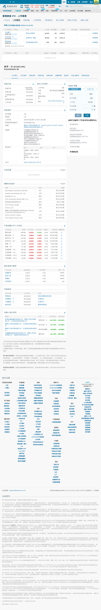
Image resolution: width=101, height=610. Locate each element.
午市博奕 (87, 398)
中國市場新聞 (56, 393)
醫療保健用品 (42, 304)
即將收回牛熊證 (56, 451)
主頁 (7, 385)
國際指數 (21, 388)
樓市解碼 (87, 432)
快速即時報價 (38, 385)
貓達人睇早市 (88, 391)
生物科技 (41, 299)
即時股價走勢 (38, 416)
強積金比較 (72, 430)
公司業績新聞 (22, 431)
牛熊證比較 (56, 446)
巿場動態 (72, 395)
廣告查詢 (7, 427)
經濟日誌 (21, 453)
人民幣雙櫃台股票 (22, 400)
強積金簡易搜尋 (72, 427)
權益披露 (38, 432)
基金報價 (72, 409)
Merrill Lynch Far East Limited (52, 125)
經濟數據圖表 (22, 458)
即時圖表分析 (38, 390)
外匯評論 (56, 411)
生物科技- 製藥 (31, 38)
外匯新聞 (72, 390)
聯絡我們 (7, 413)
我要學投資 (88, 420)
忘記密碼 (7, 408)
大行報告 (21, 433)
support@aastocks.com (17, 490)
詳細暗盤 (95, 33)
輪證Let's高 (87, 416)
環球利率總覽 (22, 461)
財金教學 (7, 395)
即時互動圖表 (38, 393)
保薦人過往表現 (10, 312)
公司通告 (21, 423)
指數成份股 (22, 406)
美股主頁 (56, 464)
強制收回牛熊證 (56, 456)
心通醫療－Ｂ (9, 301)
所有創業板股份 (21, 413)
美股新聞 (56, 477)
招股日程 (7, 84)
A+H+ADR (22, 451)
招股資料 (7, 110)
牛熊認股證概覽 (56, 422)
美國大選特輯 (88, 409)
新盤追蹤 (87, 429)
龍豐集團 (8, 41)
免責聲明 (7, 429)
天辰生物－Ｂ (9, 37)
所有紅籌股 (22, 411)
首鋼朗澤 (8, 273)
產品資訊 (7, 392)
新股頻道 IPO (22, 441)
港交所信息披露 (56, 390)
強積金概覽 (72, 424)
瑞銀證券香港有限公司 (21, 335)
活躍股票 (21, 395)
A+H (21, 446)
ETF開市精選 (88, 402)
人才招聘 (7, 424)
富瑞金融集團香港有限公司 (14, 319)
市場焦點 (87, 414)
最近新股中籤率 (10, 266)
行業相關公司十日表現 (13, 226)
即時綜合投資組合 (38, 444)
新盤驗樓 (87, 427)
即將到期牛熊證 (56, 454)
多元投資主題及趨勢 (88, 405)
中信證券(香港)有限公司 (19, 321)
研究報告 (56, 414)
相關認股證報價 (38, 398)
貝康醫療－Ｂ (9, 299)
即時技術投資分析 (38, 442)
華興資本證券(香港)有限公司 (33, 127)
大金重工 (8, 32)
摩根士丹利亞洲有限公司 (32, 125)
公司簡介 (7, 422)
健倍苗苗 (8, 304)
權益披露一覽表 (21, 444)
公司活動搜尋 (22, 438)
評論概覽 (56, 401)
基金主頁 (72, 406)
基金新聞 (72, 411)
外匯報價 (72, 388)
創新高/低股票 (22, 398)
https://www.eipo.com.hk (32, 162)
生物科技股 (22, 418)
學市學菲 (87, 400)
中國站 (7, 388)
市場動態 (56, 469)
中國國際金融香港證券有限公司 (15, 333)
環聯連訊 (8, 296)
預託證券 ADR (22, 448)
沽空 (38, 419)
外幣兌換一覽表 (72, 398)
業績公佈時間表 (21, 436)
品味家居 (87, 425)
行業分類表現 (22, 403)
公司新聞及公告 (38, 434)
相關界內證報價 (38, 403)
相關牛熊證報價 (38, 400)
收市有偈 (87, 395)
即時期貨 (21, 393)
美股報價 (56, 467)
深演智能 (8, 281)
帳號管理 (7, 406)
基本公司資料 (42, 84)
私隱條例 (7, 432)
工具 (72, 416)
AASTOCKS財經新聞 (56, 385)
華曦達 (7, 278)
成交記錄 (38, 421)
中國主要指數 (22, 390)
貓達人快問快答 (87, 393)
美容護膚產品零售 (32, 42)
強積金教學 (72, 432)
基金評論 (56, 409)
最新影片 (87, 389)
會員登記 (7, 403)
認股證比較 (56, 433)
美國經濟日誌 (56, 479)
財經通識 (87, 423)
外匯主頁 (72, 385)
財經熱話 (87, 411)
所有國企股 (22, 408)
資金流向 (38, 426)
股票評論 (56, 403)
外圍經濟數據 (56, 482)
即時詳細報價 (38, 388)
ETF (21, 421)
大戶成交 (38, 424)
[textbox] (84, 6)
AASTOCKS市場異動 (38, 437)
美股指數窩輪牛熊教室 (87, 418)
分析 (56, 472)
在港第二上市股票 (22, 416)
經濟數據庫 (22, 456)
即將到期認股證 (56, 435)
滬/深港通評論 (56, 406)
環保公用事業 (30, 33)
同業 (38, 429)
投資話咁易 (88, 407)
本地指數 (21, 385)
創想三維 (8, 275)
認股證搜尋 (56, 430)
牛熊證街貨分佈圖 (56, 448)
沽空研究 (21, 426)
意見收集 (7, 411)
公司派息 (21, 428)
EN (14, 2)
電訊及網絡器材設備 (44, 296)
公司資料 (38, 439)
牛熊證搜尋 (56, 443)
